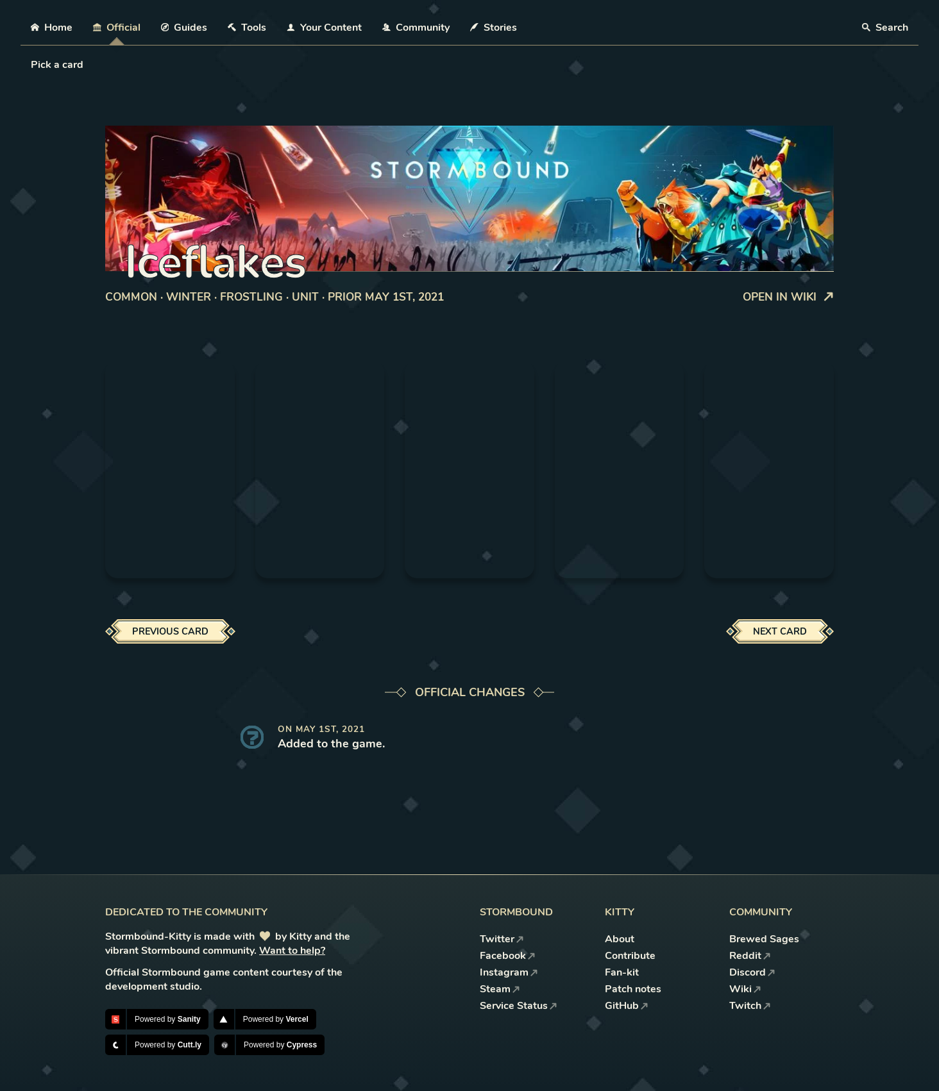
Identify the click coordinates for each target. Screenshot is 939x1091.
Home (51, 28)
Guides (184, 28)
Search (885, 28)
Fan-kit (622, 972)
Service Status (518, 1006)
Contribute (630, 956)
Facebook (508, 956)
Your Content (324, 28)
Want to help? (292, 951)
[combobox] (32, 65)
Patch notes (633, 989)
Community (416, 28)
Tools (247, 28)
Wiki (745, 989)
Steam (500, 989)
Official (116, 28)
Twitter (502, 939)
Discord (752, 972)
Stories (493, 28)
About (619, 939)
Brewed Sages (764, 939)
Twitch (750, 1006)
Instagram (509, 972)
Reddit (750, 956)
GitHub (626, 1006)
